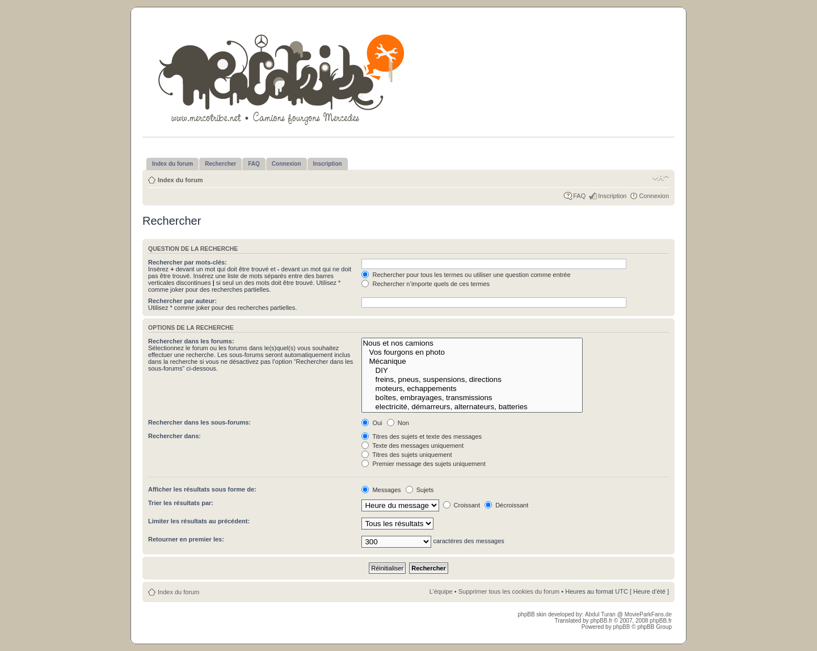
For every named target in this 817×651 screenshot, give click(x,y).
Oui (371, 422)
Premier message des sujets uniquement (423, 463)
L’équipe (441, 591)
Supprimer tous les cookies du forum (509, 591)
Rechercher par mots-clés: (187, 262)
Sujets (420, 489)
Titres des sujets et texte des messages (421, 436)
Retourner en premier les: (186, 539)
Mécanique (472, 361)
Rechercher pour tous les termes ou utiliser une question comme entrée (465, 274)
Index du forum (180, 180)
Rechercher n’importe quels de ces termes (425, 283)
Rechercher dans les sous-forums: (199, 422)
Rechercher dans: (174, 435)
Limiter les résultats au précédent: (199, 521)
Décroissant (506, 505)
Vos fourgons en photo (472, 352)
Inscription (612, 195)
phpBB (621, 627)
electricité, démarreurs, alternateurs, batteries (472, 406)
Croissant (462, 505)
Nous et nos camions (472, 343)
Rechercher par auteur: (182, 300)
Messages (381, 489)
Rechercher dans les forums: (191, 341)
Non (398, 422)
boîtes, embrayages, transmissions (472, 397)
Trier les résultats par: (180, 502)
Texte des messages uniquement (412, 445)
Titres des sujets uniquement (406, 454)
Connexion (654, 195)
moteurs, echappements (472, 388)
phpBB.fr (601, 621)
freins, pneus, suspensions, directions (472, 379)
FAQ (579, 195)
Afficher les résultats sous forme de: (202, 489)
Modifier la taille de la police (660, 178)
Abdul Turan (601, 614)
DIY (472, 370)
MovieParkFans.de (648, 614)
